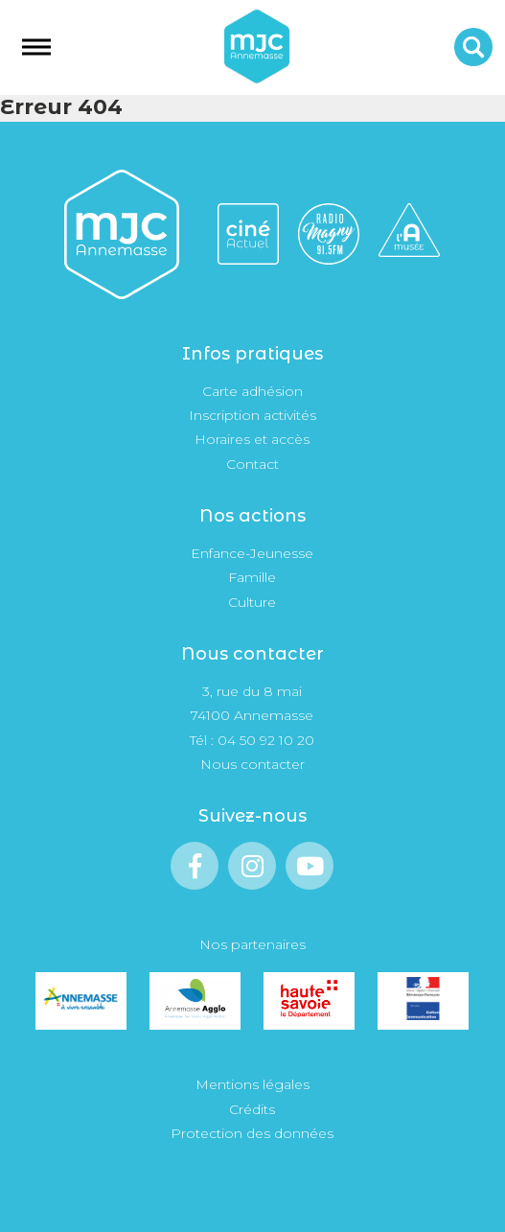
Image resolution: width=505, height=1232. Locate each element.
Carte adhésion (252, 391)
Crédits (252, 1109)
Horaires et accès (252, 439)
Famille (252, 577)
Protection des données (252, 1133)
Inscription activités (252, 415)
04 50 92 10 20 (266, 740)
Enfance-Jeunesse (252, 553)
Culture (252, 602)
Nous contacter (252, 764)
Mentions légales (252, 1084)
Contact (252, 464)
